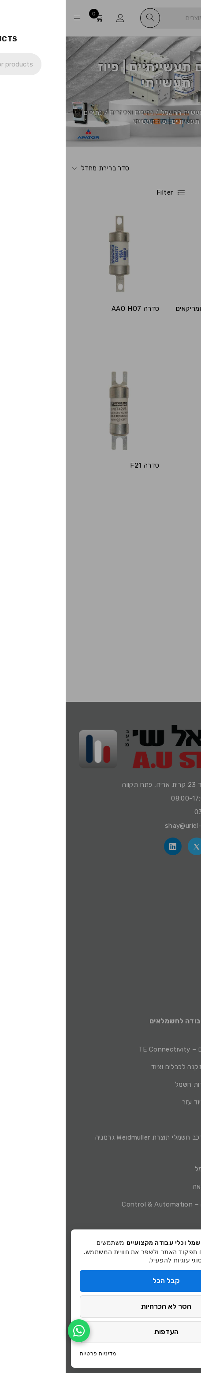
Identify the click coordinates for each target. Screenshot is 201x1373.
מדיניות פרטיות (32, 1353)
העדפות (101, 1332)
